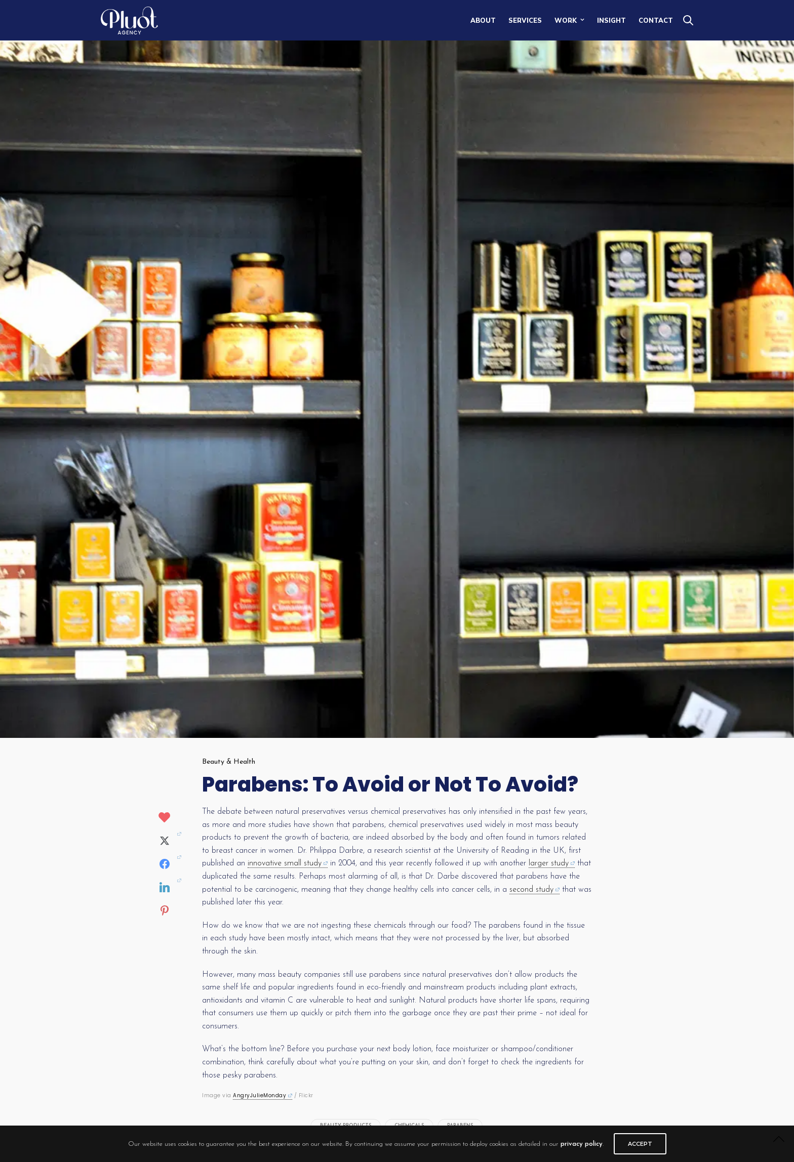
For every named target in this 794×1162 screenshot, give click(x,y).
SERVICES (525, 20)
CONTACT (656, 20)
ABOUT (483, 20)
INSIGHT (611, 20)
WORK (565, 20)
